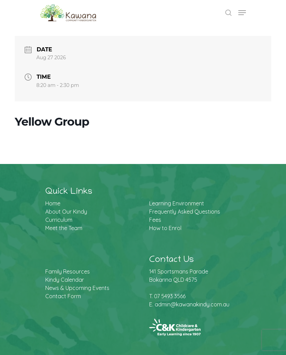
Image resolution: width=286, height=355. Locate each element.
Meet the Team (63, 228)
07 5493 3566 (170, 296)
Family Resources (67, 271)
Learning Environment (176, 203)
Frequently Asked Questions (184, 211)
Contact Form (63, 296)
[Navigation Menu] (242, 12)
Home (52, 203)
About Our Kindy (66, 211)
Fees (155, 219)
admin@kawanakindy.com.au (192, 304)
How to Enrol (165, 228)
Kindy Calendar (64, 279)
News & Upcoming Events (77, 287)
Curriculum (58, 219)
